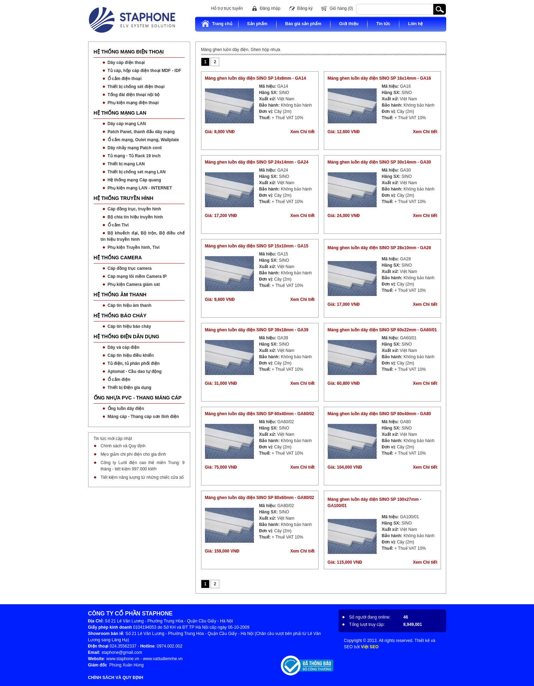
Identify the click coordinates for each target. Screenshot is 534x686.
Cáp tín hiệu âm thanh (130, 305)
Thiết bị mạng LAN (126, 163)
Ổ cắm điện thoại (125, 78)
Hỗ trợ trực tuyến (227, 8)
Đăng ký (305, 8)
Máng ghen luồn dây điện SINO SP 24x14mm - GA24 (256, 162)
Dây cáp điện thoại (126, 62)
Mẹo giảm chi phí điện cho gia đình (133, 454)
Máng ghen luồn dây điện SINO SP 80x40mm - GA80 (379, 413)
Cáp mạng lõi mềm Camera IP (137, 276)
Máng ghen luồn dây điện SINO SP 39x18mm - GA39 (256, 329)
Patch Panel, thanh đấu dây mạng (141, 131)
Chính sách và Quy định (123, 445)
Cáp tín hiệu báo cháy (129, 326)
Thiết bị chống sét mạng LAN (137, 171)
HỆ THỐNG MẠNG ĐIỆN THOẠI (129, 52)
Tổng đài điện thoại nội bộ (134, 94)
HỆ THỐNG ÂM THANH (120, 294)
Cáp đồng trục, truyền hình (134, 209)
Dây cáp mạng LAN (127, 123)
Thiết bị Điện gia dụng (129, 387)
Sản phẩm (257, 23)
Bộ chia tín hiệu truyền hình (135, 217)
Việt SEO (370, 646)
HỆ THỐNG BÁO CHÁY (120, 315)
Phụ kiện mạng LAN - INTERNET (140, 188)
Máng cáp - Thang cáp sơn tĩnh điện (143, 416)
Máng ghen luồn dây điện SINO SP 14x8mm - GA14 (255, 78)
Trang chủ (216, 23)
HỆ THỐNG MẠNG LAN (120, 113)
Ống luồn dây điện (126, 408)
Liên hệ (415, 23)
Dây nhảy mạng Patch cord (135, 147)
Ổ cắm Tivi (118, 225)
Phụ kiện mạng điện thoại (133, 102)
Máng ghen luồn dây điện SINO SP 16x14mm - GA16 (379, 78)
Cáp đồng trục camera (130, 268)
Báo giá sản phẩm (303, 23)
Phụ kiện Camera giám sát (134, 284)
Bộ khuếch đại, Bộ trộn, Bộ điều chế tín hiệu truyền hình (143, 236)
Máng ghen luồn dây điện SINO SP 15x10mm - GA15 (256, 246)
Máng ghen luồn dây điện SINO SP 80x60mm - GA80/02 (259, 497)
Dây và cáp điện (124, 347)
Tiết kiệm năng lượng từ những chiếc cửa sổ (142, 477)
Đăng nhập (270, 8)
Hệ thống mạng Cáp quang (134, 180)
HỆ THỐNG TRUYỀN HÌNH (124, 198)
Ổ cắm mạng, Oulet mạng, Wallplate (143, 139)
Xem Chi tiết (302, 131)
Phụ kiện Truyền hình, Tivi (134, 247)
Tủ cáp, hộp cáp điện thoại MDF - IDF (144, 70)
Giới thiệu (348, 23)
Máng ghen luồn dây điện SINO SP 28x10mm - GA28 (379, 247)
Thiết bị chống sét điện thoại (136, 86)
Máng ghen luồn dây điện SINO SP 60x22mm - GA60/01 (382, 329)
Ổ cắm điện (119, 379)
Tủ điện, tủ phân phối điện (134, 363)
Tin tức (383, 23)
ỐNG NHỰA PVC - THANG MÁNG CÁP (138, 397)
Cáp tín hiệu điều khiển (131, 355)
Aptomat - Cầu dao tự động (135, 371)
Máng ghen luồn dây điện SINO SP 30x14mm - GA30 (379, 162)
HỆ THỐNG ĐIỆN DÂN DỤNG (126, 336)
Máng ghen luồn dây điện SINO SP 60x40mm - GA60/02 (259, 413)
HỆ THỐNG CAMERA (118, 257)
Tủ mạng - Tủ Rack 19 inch (134, 155)
